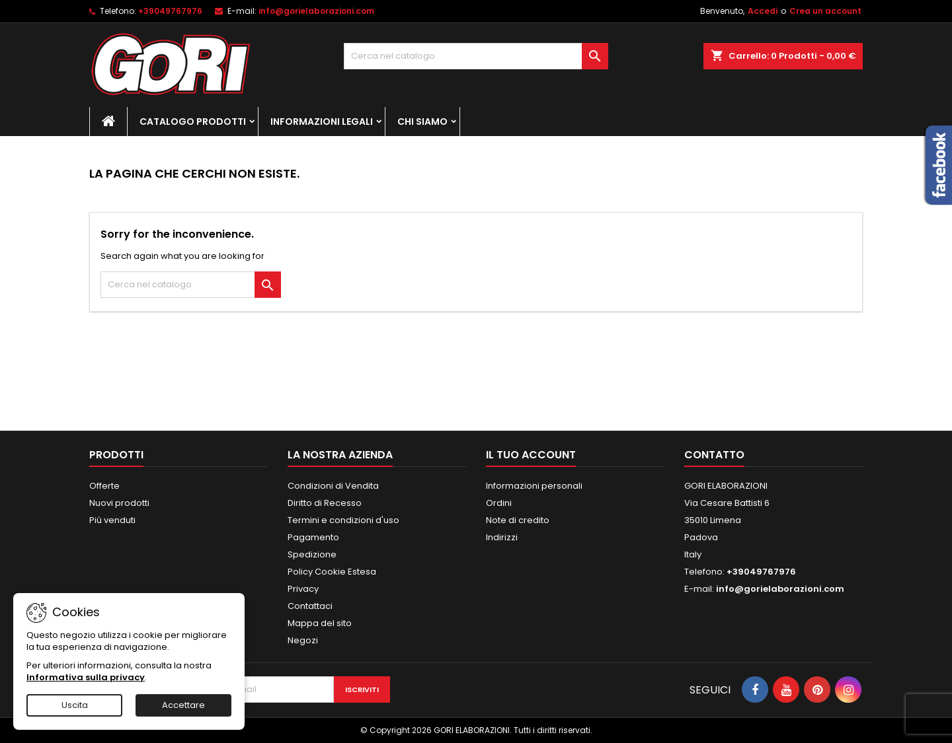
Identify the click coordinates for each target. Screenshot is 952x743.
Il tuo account (531, 454)
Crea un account (825, 11)
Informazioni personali (534, 485)
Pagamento (313, 537)
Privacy (303, 589)
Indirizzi (502, 537)
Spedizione (312, 554)
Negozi (303, 640)
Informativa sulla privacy (85, 677)
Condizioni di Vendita (333, 485)
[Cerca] (476, 56)
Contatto (714, 454)
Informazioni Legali (321, 121)
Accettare (183, 705)
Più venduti (112, 520)
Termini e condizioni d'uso (343, 520)
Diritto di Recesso (325, 503)
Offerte (104, 485)
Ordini (499, 503)
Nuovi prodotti (119, 503)
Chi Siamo (422, 121)
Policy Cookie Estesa (332, 571)
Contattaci (310, 606)
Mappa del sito (320, 623)
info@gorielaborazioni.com (316, 11)
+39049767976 (170, 11)
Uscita (74, 705)
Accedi (762, 11)
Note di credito (517, 520)
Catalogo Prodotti (192, 121)
